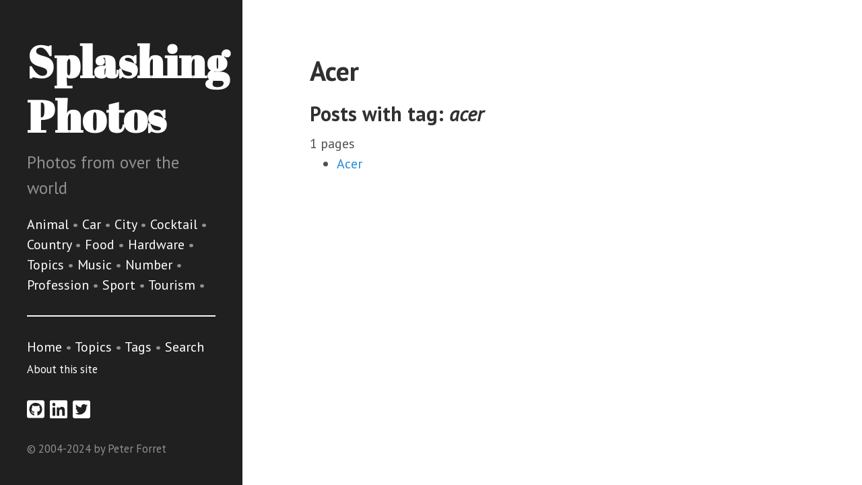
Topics (47, 264)
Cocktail (175, 224)
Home (44, 347)
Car (93, 224)
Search (184, 347)
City (127, 224)
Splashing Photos (127, 89)
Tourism (173, 285)
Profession (59, 285)
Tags (138, 347)
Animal (49, 224)
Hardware (158, 244)
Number (150, 264)
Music (96, 264)
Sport (120, 285)
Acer (349, 163)
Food (101, 244)
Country (51, 244)
